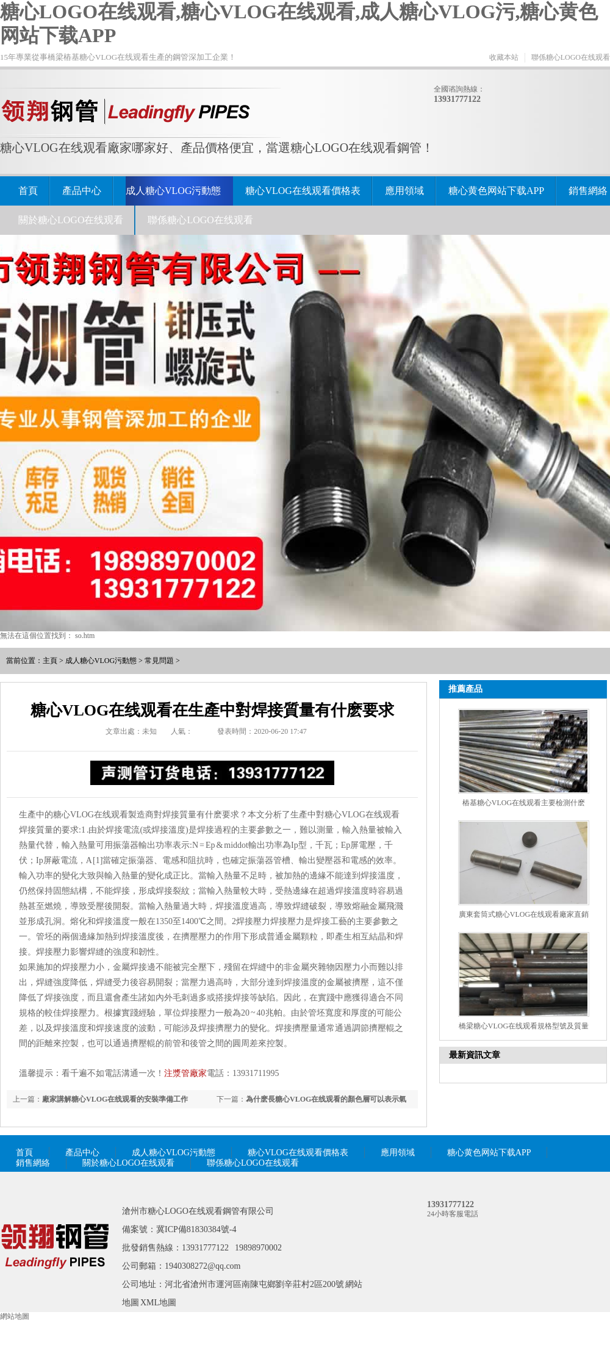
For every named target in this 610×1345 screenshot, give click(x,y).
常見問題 (159, 660)
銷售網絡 (588, 190)
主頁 (50, 660)
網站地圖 (14, 1316)
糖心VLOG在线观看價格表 (302, 190)
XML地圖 (158, 1302)
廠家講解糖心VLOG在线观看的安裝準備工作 (115, 1099)
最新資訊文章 (474, 1055)
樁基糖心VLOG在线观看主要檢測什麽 (523, 802)
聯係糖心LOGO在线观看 (570, 57)
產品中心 (81, 190)
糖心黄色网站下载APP (496, 190)
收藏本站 (503, 57)
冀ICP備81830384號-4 (196, 1229)
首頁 (28, 190)
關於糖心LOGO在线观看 (70, 220)
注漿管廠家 (185, 1073)
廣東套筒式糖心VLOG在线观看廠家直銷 (524, 914)
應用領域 (404, 190)
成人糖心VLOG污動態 (173, 190)
